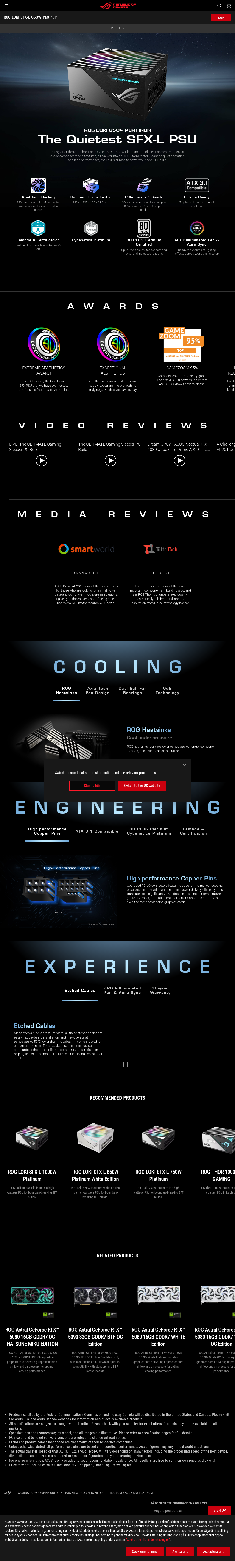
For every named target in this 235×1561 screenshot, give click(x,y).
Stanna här (92, 785)
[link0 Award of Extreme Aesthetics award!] (43, 359)
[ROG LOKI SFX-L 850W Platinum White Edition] (95, 1148)
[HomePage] (7, 1493)
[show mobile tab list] (117, 28)
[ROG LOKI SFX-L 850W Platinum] (131, 1492)
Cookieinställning (145, 1551)
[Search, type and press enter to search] (219, 5)
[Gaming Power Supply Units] (38, 1492)
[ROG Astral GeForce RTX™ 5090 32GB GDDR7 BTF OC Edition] (95, 1309)
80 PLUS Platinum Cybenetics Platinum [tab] (149, 832)
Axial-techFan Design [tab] (98, 691)
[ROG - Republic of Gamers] (117, 5)
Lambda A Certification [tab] (193, 832)
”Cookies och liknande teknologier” (148, 1540)
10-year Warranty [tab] (160, 991)
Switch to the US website (142, 785)
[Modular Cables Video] (176, 1043)
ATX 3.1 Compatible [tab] (97, 831)
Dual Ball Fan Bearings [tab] (133, 691)
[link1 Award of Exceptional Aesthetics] (112, 359)
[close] (184, 766)
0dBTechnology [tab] (167, 691)
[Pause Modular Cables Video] (126, 1064)
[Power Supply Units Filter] (84, 1492)
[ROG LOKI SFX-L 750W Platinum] (158, 1148)
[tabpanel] (117, 891)
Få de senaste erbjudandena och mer (179, 1503)
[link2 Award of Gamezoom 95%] (182, 356)
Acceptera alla (213, 1551)
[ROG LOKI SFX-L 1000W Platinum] (32, 1148)
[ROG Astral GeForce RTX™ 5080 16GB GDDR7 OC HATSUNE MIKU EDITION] (32, 1309)
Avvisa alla (180, 1551)
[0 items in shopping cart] (228, 5)
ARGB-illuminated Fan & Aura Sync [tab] (122, 991)
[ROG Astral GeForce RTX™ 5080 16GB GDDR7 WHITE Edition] (158, 1309)
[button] (6, 5)
